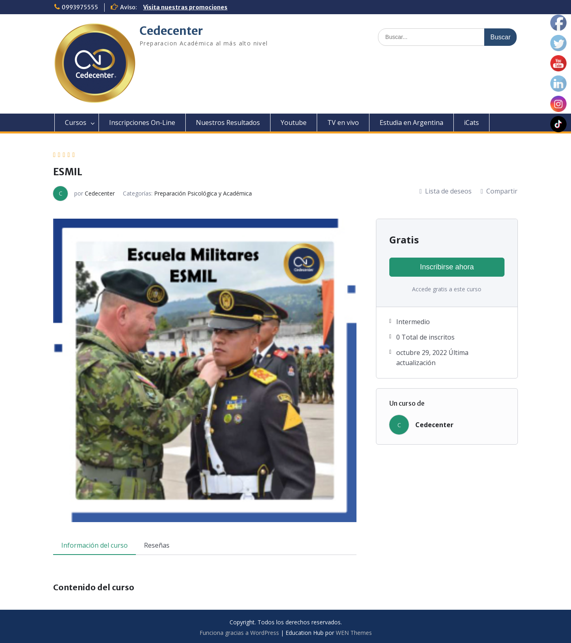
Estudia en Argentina (411, 122)
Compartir (499, 191)
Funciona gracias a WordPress (239, 633)
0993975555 (80, 7)
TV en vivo (343, 122)
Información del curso (94, 545)
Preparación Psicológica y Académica (203, 193)
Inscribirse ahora (447, 267)
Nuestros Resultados (228, 122)
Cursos (75, 122)
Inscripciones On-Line (142, 122)
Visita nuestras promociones (185, 7)
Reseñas (157, 545)
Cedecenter (171, 31)
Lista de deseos (445, 191)
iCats (471, 122)
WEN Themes (354, 633)
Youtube (294, 122)
